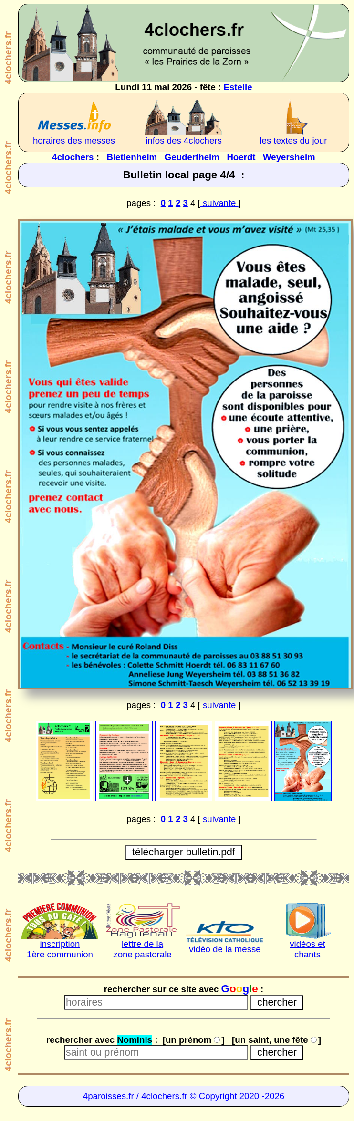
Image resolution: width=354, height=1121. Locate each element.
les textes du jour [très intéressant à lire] (293, 140)
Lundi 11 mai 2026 (153, 87)
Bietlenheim (131, 157)
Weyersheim (289, 157)
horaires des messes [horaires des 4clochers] (74, 140)
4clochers (73, 157)
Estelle (237, 87)
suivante (219, 203)
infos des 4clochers (184, 140)
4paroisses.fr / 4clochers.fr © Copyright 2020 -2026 (183, 1096)
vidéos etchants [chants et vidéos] (307, 949)
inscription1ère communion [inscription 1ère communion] (60, 949)
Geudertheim (192, 157)
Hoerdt (241, 157)
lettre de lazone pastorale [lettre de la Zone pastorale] (142, 949)
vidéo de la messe (224, 949)
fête (208, 87)
